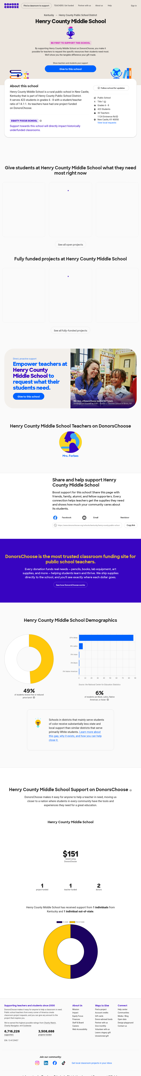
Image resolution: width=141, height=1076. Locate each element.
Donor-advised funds (104, 1021)
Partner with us (84, 5)
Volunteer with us (102, 1030)
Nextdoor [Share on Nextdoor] (120, 519)
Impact (42, 145)
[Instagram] (37, 1064)
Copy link (131, 526)
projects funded (53, 1033)
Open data (122, 1021)
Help (110, 5)
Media (120, 1017)
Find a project (100, 1011)
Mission (75, 1011)
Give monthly (100, 1027)
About (27, 145)
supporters (19, 1033)
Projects (58, 145)
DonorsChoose (11, 5)
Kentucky (49, 15)
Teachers (75, 145)
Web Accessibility (79, 1030)
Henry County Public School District (78, 15)
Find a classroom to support (36, 5)
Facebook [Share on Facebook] (62, 519)
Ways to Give (102, 1006)
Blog (126, 1017)
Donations (111, 145)
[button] (94, 526)
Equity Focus (77, 1017)
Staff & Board (78, 1024)
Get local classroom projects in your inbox (92, 1064)
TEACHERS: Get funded (64, 5)
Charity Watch (50, 1024)
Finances (76, 1021)
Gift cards (99, 1017)
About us (99, 5)
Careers (75, 1027)
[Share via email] (94, 519)
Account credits (101, 1014)
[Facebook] (55, 1064)
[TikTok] (63, 1064)
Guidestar (27, 1027)
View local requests (107, 122)
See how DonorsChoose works (70, 586)
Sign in (134, 6)
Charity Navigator (11, 1027)
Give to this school (70, 69)
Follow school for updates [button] (111, 88)
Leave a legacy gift (103, 1034)
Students (92, 145)
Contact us (122, 1027)
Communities (123, 1014)
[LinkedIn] (46, 1064)
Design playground (125, 1024)
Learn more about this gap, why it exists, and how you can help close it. (75, 737)
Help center (122, 1011)
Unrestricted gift (102, 1037)
